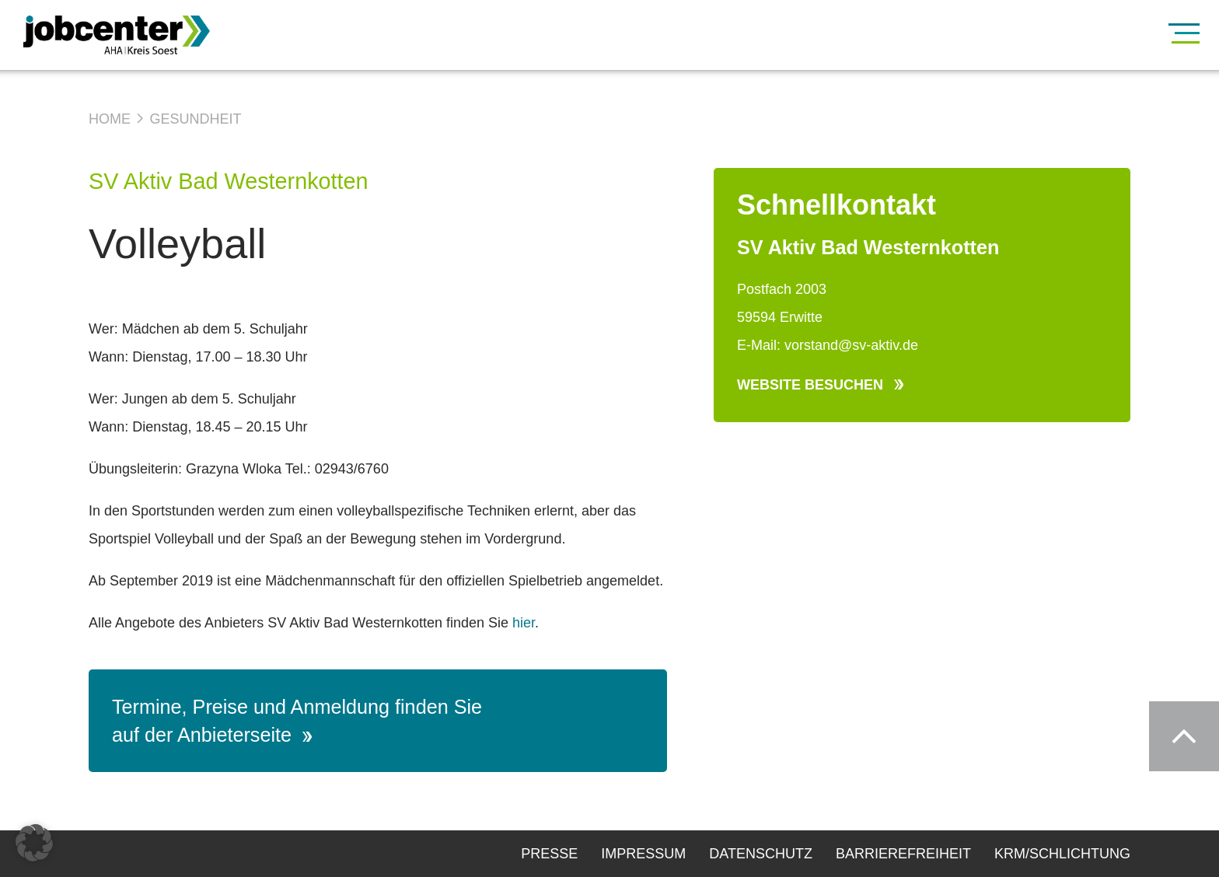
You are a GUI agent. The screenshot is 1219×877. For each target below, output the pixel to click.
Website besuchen (820, 385)
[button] (34, 843)
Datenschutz (760, 853)
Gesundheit (195, 119)
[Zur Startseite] (140, 35)
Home (110, 119)
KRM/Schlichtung (1062, 853)
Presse (549, 853)
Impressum (643, 853)
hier (523, 623)
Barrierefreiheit (903, 853)
